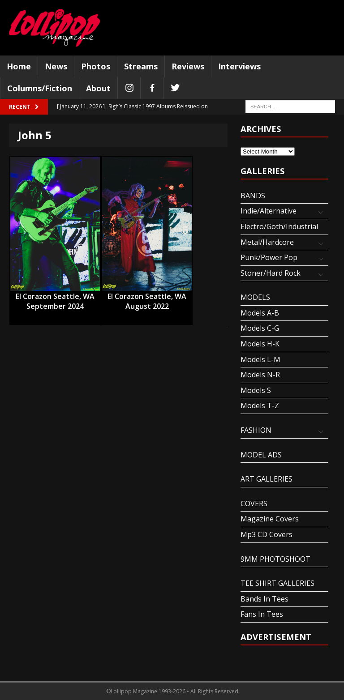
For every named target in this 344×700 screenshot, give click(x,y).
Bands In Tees (264, 599)
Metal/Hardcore (267, 242)
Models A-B (260, 313)
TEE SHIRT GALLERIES (277, 583)
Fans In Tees (262, 614)
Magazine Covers (270, 519)
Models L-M (260, 359)
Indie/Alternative (269, 211)
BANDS (253, 196)
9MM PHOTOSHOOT (275, 559)
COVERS (254, 503)
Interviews (239, 66)
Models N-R (260, 375)
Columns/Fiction (39, 88)
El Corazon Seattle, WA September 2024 (55, 296)
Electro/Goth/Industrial (279, 226)
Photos (95, 66)
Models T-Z (260, 405)
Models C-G (260, 328)
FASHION (256, 430)
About (98, 88)
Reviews (188, 66)
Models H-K (260, 344)
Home (19, 66)
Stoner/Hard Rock (271, 273)
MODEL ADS (261, 455)
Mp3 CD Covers (266, 534)
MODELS (255, 297)
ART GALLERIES (266, 479)
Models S (256, 390)
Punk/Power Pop (269, 257)
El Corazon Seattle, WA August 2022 (147, 296)
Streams (141, 66)
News (56, 66)
